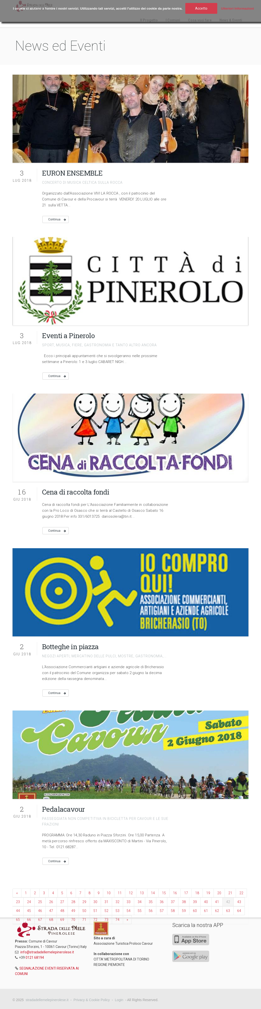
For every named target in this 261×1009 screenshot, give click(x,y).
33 (128, 902)
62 (217, 911)
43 (239, 902)
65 (18, 920)
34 (140, 902)
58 (173, 911)
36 (162, 902)
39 (195, 902)
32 (117, 902)
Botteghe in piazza (70, 646)
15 (164, 893)
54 (128, 911)
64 (239, 911)
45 (29, 911)
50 (84, 911)
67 (40, 920)
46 (40, 911)
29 (84, 902)
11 (120, 893)
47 (51, 911)
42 (228, 902)
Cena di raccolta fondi (75, 491)
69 (62, 920)
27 (62, 902)
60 (195, 911)
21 (230, 893)
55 (140, 911)
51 (95, 911)
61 (206, 911)
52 (106, 911)
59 (184, 911)
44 (18, 911)
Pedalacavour (63, 809)
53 (117, 911)
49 (73, 911)
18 (197, 893)
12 (131, 893)
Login (119, 1000)
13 (142, 893)
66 (29, 920)
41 (217, 902)
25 (40, 902)
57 (162, 911)
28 (73, 902)
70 (73, 920)
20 (219, 893)
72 (95, 920)
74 (117, 920)
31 (106, 902)
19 (208, 893)
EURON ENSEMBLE (72, 173)
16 (175, 893)
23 (18, 902)
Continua (54, 219)
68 (51, 920)
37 (173, 902)
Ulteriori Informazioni (237, 8)
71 (84, 920)
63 (228, 911)
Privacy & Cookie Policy (91, 1000)
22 (241, 893)
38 (184, 902)
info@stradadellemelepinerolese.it (47, 952)
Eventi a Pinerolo (68, 335)
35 (151, 902)
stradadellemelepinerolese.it (47, 1000)
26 (51, 902)
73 (106, 920)
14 (153, 893)
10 (109, 893)
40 (206, 902)
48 (62, 911)
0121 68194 (35, 957)
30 (95, 902)
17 (186, 893)
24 (29, 902)
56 (151, 911)
